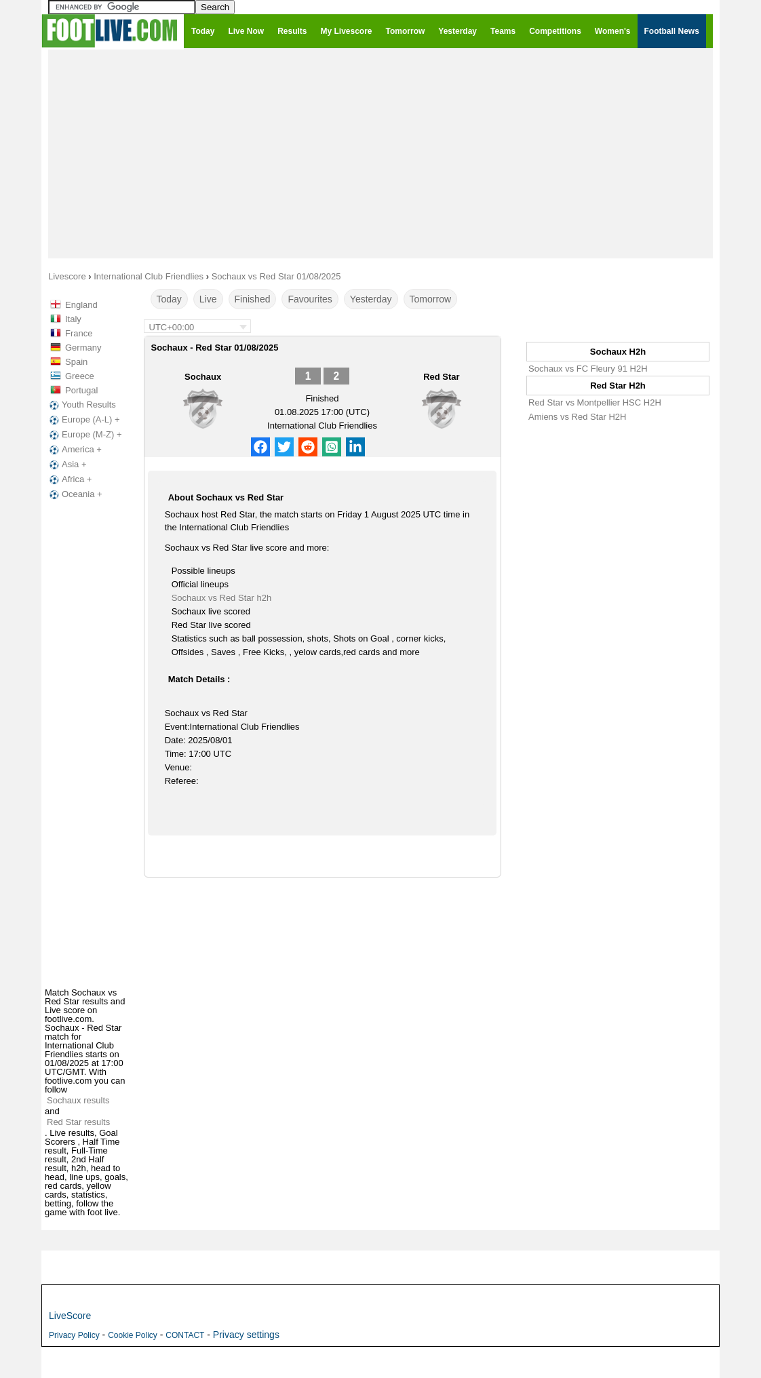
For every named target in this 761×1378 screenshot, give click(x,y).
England (81, 305)
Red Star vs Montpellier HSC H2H (594, 402)
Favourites (310, 299)
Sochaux (202, 377)
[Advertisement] (380, 153)
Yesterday (371, 299)
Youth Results (81, 404)
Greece (79, 376)
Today (169, 299)
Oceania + (74, 494)
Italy (73, 319)
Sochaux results (78, 1100)
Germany (83, 347)
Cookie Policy (132, 1335)
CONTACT (184, 1335)
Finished (253, 299)
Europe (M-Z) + (84, 434)
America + (74, 449)
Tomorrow (430, 299)
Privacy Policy (74, 1335)
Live (208, 299)
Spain (76, 362)
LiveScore (70, 1315)
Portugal (81, 390)
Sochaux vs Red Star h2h (221, 598)
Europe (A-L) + (83, 419)
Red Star (441, 377)
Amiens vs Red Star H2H (577, 417)
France (78, 333)
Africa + (69, 479)
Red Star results (78, 1122)
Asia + (67, 464)
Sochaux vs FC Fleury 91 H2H (588, 368)
